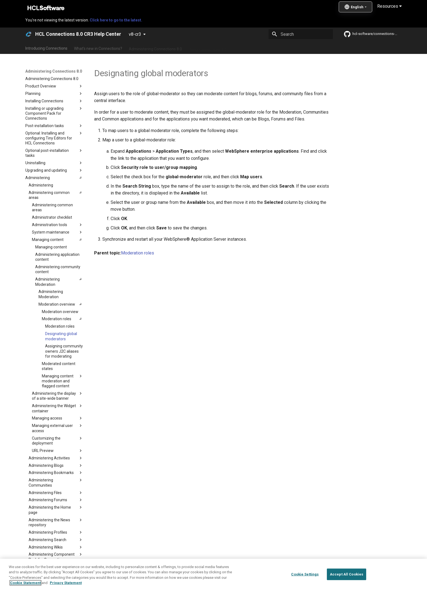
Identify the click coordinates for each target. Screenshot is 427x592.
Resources (389, 6)
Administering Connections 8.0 (155, 47)
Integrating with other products (260, 47)
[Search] (301, 34)
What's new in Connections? (98, 47)
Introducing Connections (46, 47)
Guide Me (302, 47)
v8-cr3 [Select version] (135, 34)
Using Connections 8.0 (207, 47)
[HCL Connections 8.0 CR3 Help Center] (28, 34)
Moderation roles (137, 253)
